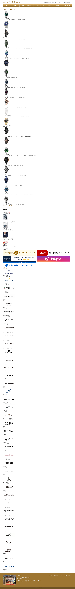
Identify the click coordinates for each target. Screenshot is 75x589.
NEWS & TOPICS (26, 5)
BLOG (49, 5)
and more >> (5, 249)
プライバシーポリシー (58, 575)
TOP (5, 5)
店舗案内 (57, 5)
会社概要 (50, 575)
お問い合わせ (66, 5)
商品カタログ (13, 5)
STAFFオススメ (40, 5)
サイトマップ (67, 575)
